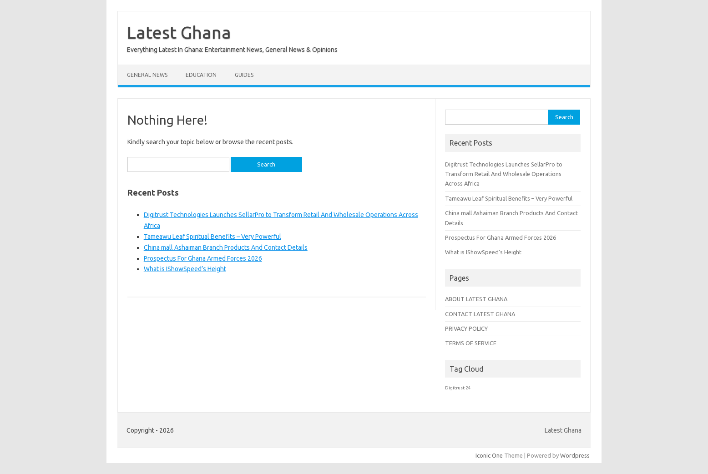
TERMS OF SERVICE (470, 343)
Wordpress (575, 455)
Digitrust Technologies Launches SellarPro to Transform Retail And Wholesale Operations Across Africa (503, 174)
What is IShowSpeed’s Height (185, 268)
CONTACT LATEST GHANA (480, 314)
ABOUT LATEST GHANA (476, 299)
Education (201, 75)
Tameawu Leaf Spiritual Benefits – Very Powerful (212, 236)
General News (147, 75)
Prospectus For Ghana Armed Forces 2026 (203, 258)
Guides (244, 75)
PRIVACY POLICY (466, 328)
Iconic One (489, 455)
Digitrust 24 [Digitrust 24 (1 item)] (458, 387)
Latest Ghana (179, 32)
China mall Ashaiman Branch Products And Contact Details (226, 247)
